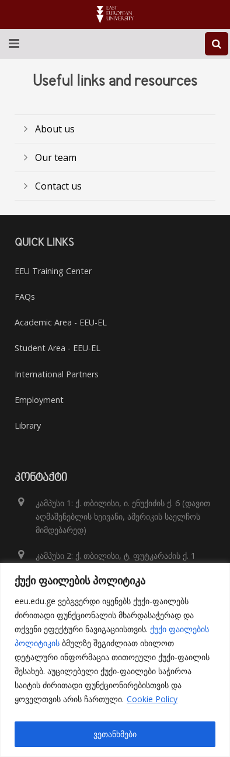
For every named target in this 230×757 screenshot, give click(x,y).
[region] (115, 660)
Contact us (58, 186)
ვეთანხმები (115, 734)
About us (55, 128)
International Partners (57, 374)
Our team (55, 157)
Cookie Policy (152, 699)
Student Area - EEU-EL (57, 347)
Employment (39, 399)
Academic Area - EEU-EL (61, 322)
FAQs (25, 296)
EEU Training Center (53, 270)
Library (28, 425)
